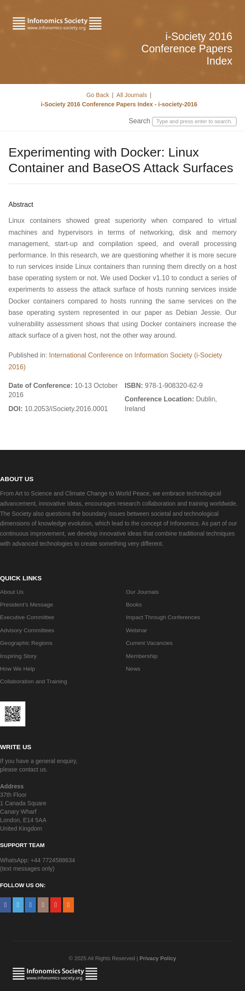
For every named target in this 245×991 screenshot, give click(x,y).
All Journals (132, 95)
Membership (142, 656)
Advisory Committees (27, 630)
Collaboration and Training (33, 681)
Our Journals (142, 592)
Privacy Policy (157, 958)
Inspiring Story (18, 656)
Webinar (136, 630)
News (133, 669)
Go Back (97, 95)
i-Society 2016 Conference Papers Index (187, 48)
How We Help (17, 669)
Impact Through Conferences (163, 617)
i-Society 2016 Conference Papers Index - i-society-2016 (118, 104)
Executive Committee (27, 617)
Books (134, 604)
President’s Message (26, 604)
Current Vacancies (149, 643)
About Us (12, 592)
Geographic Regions (26, 643)
